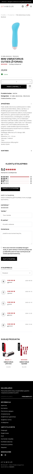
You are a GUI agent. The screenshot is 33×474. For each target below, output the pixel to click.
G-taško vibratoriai (6, 56)
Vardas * (4, 211)
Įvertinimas (5, 205)
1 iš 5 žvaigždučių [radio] (1, 208)
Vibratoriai (16, 56)
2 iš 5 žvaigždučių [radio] (2, 208)
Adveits (11, 467)
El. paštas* (4, 220)
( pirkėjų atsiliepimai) (15, 64)
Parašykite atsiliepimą (10, 188)
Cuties (14, 98)
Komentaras (5, 229)
